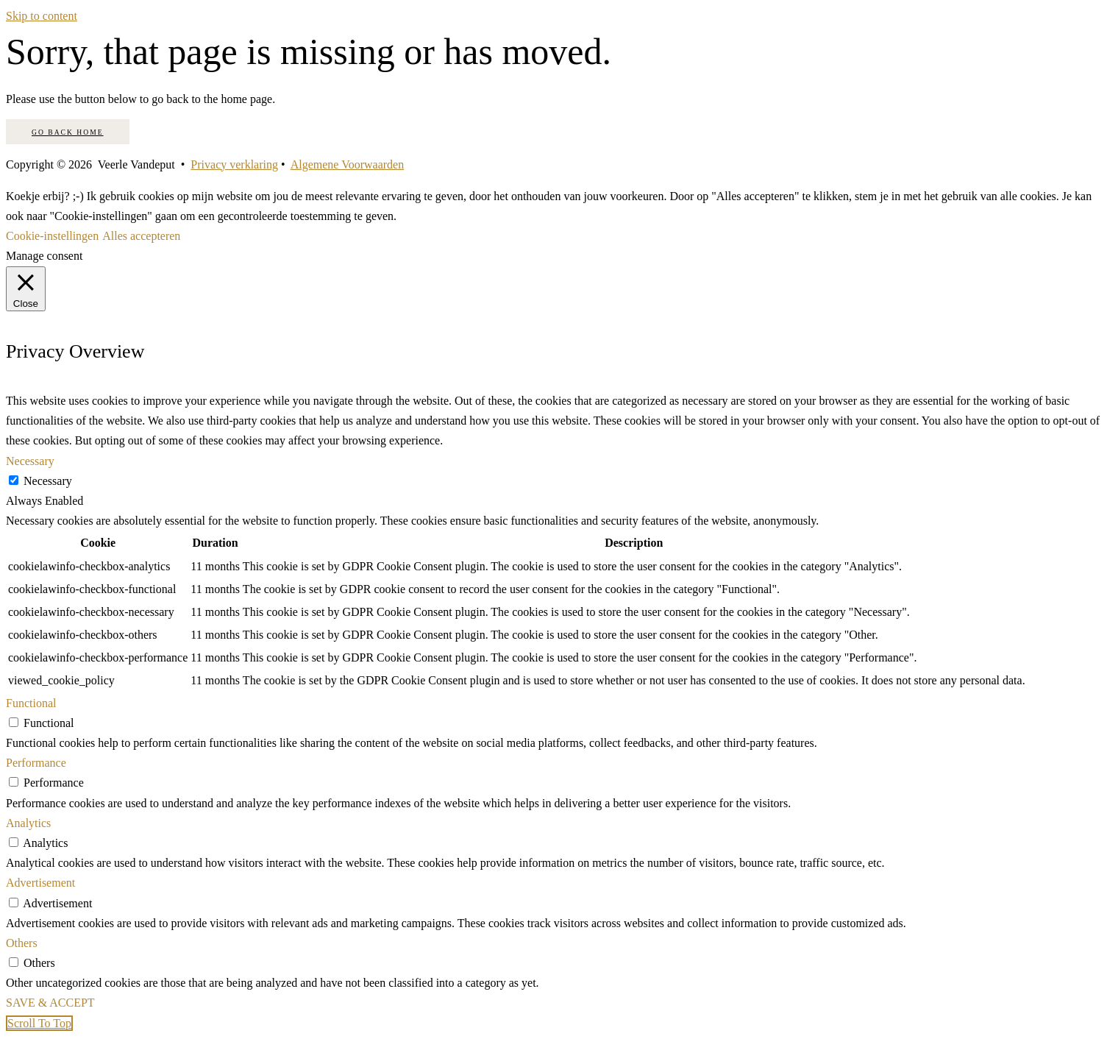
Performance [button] (36, 762)
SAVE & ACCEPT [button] (50, 1002)
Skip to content (41, 16)
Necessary (48, 481)
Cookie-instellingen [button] (52, 236)
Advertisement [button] (40, 882)
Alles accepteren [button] (141, 236)
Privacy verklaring (234, 164)
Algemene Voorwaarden (347, 164)
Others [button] (22, 943)
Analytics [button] (28, 823)
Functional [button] (31, 703)
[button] (39, 1023)
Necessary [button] (30, 461)
